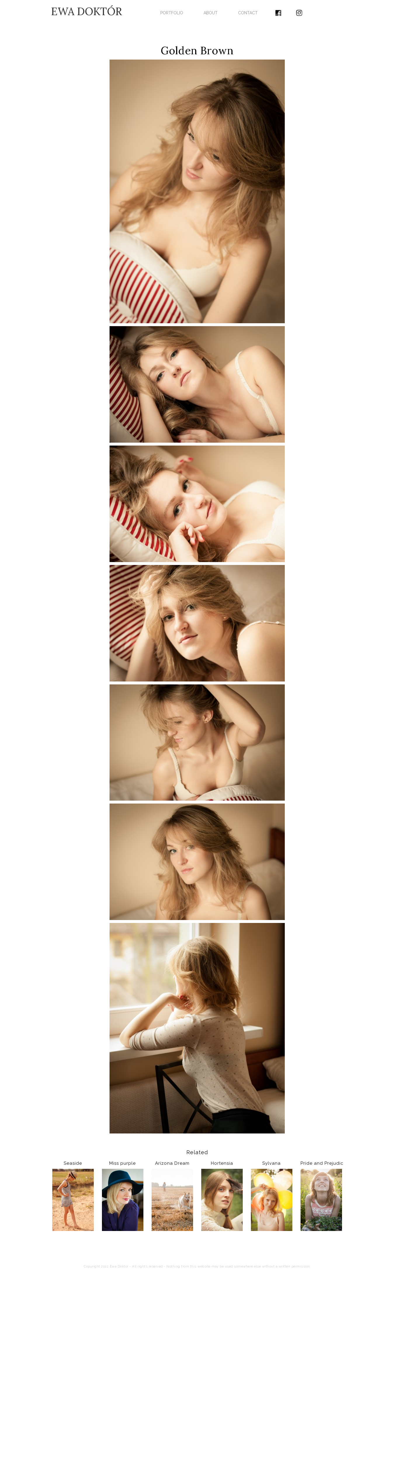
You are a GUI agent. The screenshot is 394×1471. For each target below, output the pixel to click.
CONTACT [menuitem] (248, 13)
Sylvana (271, 1163)
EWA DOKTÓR (86, 11)
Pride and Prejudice (321, 1163)
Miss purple (122, 1163)
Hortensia (222, 1163)
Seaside (73, 1163)
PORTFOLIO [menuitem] (171, 13)
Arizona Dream (172, 1163)
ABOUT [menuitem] (211, 13)
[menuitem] (278, 11)
